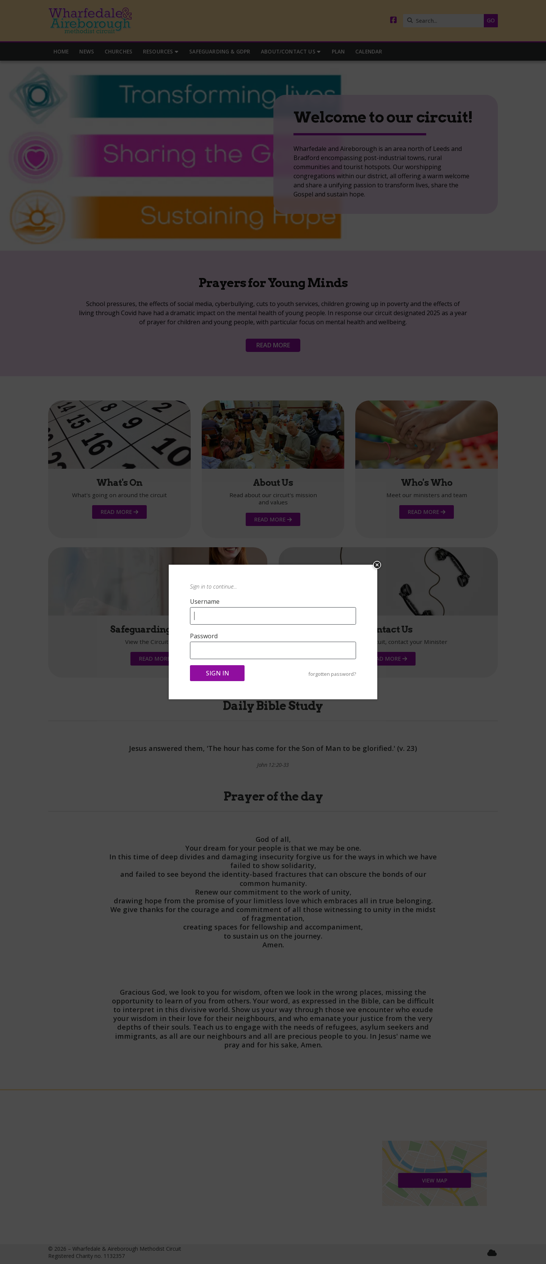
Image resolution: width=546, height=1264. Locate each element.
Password (204, 636)
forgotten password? (332, 674)
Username (205, 601)
